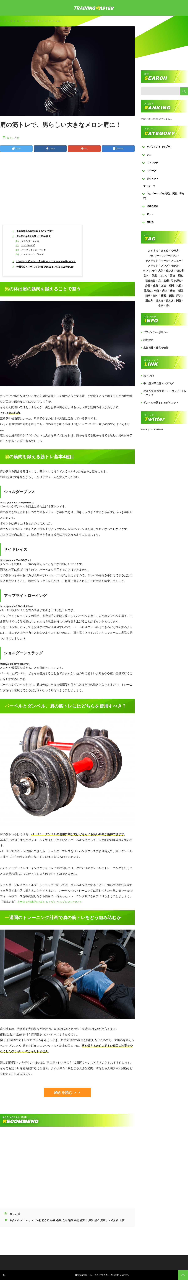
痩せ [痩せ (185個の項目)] (172, 290)
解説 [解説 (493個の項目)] (171, 295)
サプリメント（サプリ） (159, 146)
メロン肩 (35, 1220)
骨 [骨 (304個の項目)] (167, 305)
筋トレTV (148, 375)
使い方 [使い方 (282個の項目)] (170, 270)
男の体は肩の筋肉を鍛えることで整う (33, 231)
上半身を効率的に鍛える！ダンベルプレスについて (49, 901)
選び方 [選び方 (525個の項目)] (149, 300)
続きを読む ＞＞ (67, 1092)
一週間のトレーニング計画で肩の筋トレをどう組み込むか (43, 266)
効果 (52, 1220)
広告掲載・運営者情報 (155, 347)
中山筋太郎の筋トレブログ (158, 383)
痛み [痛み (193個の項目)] (164, 290)
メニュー (24, 1220)
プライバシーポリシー (155, 332)
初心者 (45, 1220)
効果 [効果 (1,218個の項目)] (154, 275)
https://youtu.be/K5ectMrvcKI (15, 663)
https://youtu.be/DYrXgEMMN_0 (16, 502)
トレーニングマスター (99, 1275)
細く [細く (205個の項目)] (155, 295)
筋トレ (13, 21)
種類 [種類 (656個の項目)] (180, 290)
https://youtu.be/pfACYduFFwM (16, 606)
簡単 (90, 1220)
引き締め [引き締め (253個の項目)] (176, 280)
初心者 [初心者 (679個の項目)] (180, 270)
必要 (58, 1220)
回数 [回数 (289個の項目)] (180, 275)
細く (96, 1220)
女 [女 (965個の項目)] (159, 280)
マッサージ (149, 186)
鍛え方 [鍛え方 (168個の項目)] (170, 300)
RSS (4, 1275)
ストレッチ (152, 162)
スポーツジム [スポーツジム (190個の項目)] (169, 255)
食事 (121, 1220)
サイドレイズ (25, 245)
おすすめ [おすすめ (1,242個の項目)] (153, 250)
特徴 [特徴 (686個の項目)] (156, 290)
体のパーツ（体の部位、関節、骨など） (163, 196)
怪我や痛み (152, 206)
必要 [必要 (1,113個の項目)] (147, 285)
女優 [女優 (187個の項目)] (166, 280)
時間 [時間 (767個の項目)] (171, 285)
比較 (76, 1220)
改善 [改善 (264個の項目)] (155, 285)
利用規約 (148, 340)
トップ (3, 21)
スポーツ (151, 170)
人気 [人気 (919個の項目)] (160, 270)
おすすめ (14, 1220)
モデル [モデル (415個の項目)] (175, 265)
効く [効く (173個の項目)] (146, 275)
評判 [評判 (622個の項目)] (178, 295)
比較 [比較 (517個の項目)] (178, 285)
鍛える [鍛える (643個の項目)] (159, 300)
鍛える (114, 1220)
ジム (149, 154)
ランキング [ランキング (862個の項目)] (149, 270)
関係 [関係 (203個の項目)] (178, 300)
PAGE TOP (183, 1275)
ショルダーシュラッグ (29, 254)
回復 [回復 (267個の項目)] (172, 275)
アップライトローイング (31, 250)
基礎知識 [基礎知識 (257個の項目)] (150, 280)
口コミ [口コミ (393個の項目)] (163, 275)
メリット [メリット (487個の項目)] (153, 265)
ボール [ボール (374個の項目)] (164, 260)
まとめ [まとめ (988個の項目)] (164, 250)
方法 (64, 1220)
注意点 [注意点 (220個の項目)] (147, 290)
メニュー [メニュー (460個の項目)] (176, 260)
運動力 (150, 222)
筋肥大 (83, 1220)
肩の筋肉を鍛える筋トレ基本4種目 (32, 236)
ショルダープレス (27, 241)
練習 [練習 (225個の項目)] (163, 295)
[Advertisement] (67, 191)
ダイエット (152, 178)
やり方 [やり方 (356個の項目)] (175, 250)
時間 (70, 1220)
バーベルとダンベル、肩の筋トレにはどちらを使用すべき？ (44, 261)
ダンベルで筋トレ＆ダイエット (160, 402)
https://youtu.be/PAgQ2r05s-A (15, 560)
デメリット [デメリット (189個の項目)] (152, 260)
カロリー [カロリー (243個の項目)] (154, 255)
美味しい (105, 1220)
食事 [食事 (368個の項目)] (160, 305)
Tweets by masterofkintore (152, 429)
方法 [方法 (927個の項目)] (163, 285)
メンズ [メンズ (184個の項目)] (164, 265)
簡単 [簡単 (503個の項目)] (147, 295)
